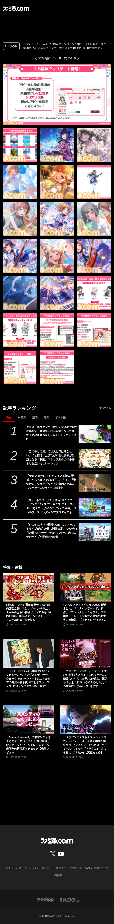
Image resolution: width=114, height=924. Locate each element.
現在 (8, 417)
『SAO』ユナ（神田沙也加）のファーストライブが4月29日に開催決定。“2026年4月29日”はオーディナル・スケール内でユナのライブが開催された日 (51, 530)
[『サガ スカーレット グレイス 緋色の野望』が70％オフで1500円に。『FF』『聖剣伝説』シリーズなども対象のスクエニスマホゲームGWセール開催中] (95, 483)
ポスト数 (60, 417)
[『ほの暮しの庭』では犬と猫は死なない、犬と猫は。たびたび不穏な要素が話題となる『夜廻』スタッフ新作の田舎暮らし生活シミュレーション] (95, 458)
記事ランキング (19, 408)
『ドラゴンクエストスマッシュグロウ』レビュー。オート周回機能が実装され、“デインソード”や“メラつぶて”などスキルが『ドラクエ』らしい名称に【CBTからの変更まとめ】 (85, 745)
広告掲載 (57, 875)
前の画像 (44, 58)
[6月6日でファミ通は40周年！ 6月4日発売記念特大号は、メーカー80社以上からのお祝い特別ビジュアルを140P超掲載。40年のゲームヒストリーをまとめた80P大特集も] (28, 587)
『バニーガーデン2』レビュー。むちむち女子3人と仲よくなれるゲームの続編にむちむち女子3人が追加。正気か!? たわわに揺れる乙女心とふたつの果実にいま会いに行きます (85, 678)
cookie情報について (97, 868)
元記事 (10, 46)
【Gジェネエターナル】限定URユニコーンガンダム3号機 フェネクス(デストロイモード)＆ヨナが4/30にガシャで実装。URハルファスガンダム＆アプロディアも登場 (51, 506)
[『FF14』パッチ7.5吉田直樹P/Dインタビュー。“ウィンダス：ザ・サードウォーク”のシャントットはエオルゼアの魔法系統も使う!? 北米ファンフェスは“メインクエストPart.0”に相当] (28, 653)
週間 (35, 417)
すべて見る (105, 408)
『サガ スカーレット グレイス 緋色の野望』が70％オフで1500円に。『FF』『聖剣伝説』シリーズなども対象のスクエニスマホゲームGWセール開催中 (51, 481)
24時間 (22, 417)
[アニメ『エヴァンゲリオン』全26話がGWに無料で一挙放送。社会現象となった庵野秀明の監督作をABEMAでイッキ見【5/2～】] (95, 434)
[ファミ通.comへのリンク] (16, 8)
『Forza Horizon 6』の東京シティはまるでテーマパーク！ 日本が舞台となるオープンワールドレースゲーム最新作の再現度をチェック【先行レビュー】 (28, 745)
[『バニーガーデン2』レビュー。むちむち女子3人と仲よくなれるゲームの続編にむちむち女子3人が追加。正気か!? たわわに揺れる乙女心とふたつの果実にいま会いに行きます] (85, 653)
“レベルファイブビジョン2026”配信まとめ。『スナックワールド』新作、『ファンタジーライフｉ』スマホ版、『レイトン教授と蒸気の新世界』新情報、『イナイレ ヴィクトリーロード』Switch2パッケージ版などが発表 (85, 612)
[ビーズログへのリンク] (70, 899)
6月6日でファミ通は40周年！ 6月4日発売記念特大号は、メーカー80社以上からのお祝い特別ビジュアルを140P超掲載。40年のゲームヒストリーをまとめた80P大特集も (28, 612)
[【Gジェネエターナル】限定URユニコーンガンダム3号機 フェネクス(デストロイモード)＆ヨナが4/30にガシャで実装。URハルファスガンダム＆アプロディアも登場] (95, 507)
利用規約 (61, 868)
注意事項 (75, 868)
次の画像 (70, 58)
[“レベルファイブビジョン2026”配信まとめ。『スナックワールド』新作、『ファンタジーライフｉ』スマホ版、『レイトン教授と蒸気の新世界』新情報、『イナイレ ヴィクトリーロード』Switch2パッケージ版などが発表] (85, 587)
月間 (46, 417)
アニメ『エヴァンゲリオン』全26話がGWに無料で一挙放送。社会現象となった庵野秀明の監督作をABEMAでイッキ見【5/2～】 (51, 433)
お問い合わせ (13, 868)
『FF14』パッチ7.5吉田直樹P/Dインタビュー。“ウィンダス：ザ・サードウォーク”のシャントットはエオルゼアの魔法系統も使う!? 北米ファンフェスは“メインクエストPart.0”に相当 (28, 678)
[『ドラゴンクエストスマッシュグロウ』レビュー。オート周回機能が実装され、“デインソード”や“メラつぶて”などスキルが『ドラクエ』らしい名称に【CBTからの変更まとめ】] (85, 719)
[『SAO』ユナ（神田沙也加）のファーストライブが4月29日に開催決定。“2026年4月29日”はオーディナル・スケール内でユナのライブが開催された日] (95, 532)
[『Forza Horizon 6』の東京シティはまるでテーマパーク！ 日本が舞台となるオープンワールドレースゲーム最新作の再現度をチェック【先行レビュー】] (28, 719)
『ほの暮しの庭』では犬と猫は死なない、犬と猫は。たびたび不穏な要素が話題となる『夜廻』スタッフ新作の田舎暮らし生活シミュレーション (50, 457)
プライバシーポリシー (38, 868)
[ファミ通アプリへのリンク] (45, 899)
